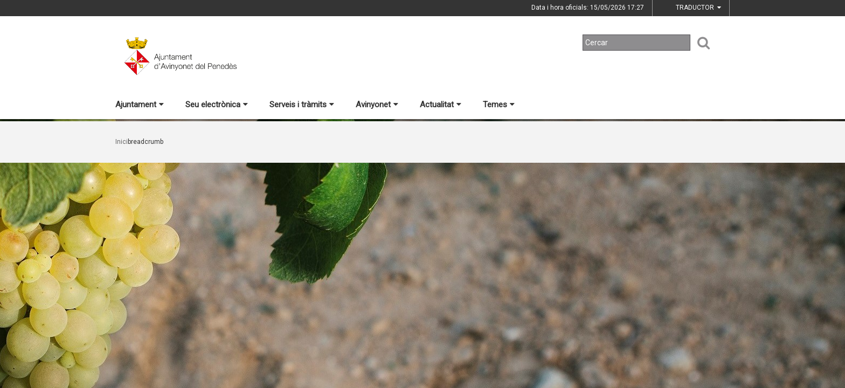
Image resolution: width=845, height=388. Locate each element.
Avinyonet (377, 104)
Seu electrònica (216, 104)
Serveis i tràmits (301, 104)
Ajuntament (139, 104)
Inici (121, 142)
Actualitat (440, 104)
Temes (499, 104)
